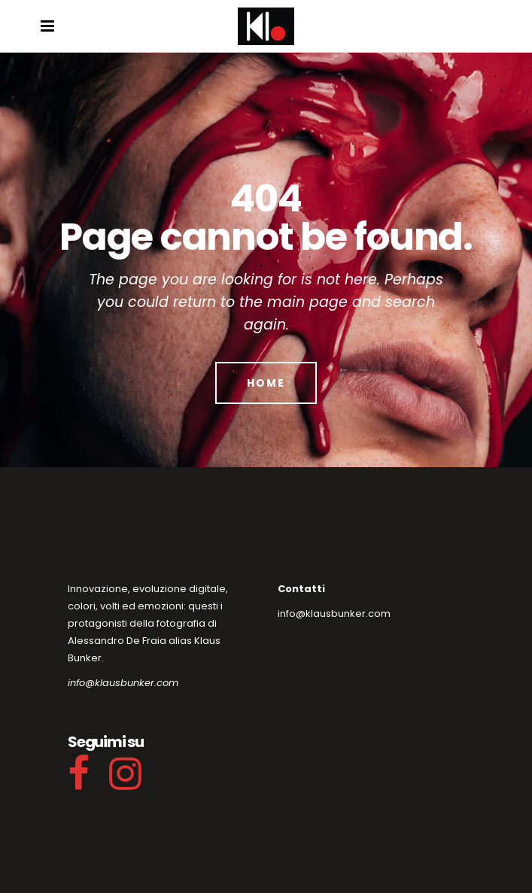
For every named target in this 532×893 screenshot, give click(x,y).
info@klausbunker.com (123, 683)
